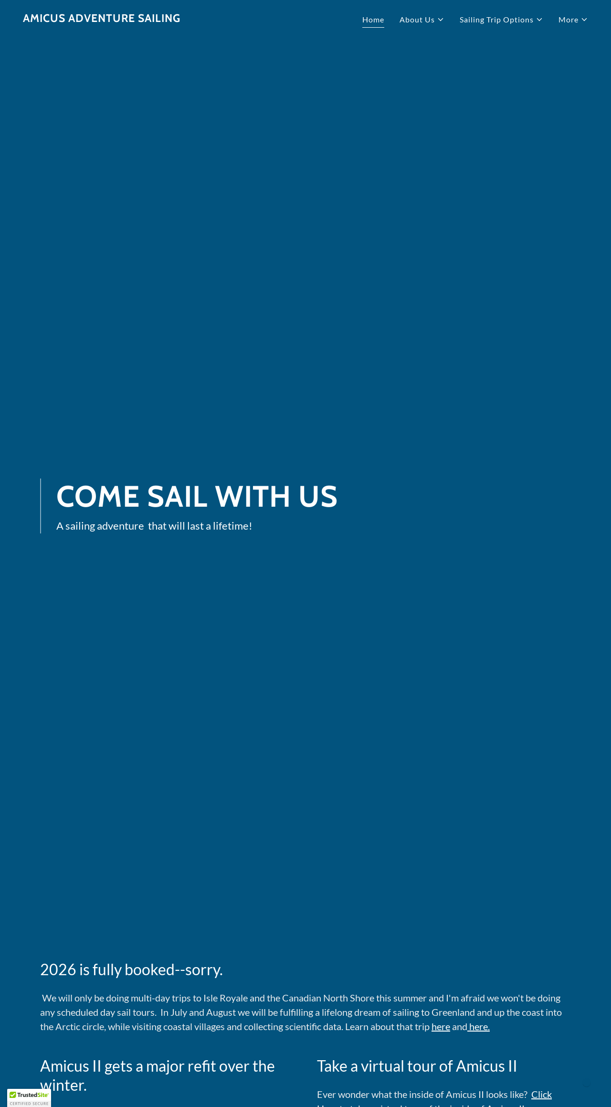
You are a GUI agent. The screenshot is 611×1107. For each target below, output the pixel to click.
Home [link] (373, 19)
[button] (422, 19)
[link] (101, 18)
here (441, 1026)
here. (478, 1026)
